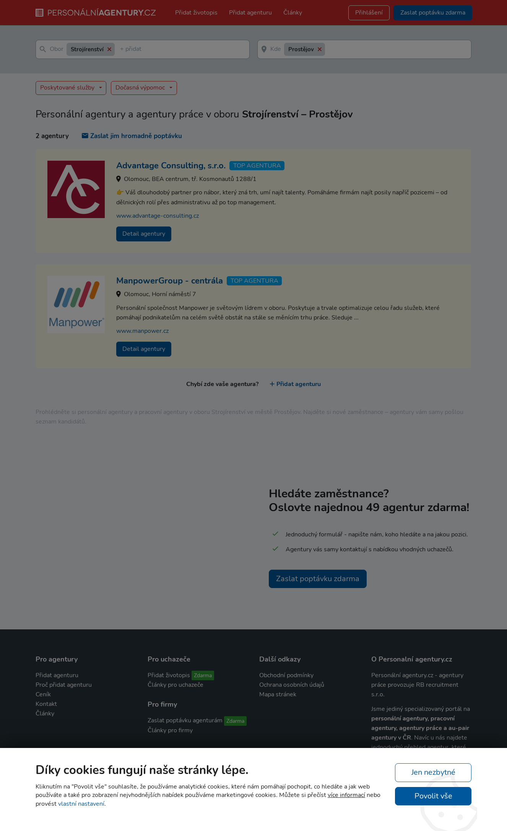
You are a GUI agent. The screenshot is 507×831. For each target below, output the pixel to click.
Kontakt (46, 704)
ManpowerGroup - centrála (169, 281)
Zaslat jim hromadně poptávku (132, 136)
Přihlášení (369, 12)
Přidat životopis (196, 12)
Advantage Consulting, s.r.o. (171, 165)
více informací (346, 795)
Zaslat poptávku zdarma (317, 579)
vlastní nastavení (81, 804)
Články (292, 12)
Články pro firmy (170, 730)
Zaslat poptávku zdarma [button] (432, 12)
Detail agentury (143, 234)
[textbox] (121, 49)
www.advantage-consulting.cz (157, 216)
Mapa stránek (277, 694)
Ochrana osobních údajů (291, 685)
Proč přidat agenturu (64, 685)
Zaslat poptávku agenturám (185, 720)
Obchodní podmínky (286, 675)
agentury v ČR (391, 737)
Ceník (43, 694)
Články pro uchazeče (175, 685)
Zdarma (203, 675)
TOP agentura (257, 165)
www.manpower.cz (142, 331)
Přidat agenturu (250, 12)
